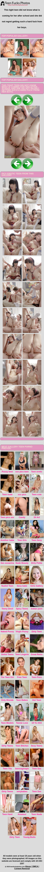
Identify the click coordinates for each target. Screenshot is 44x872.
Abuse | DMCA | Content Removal (26, 867)
